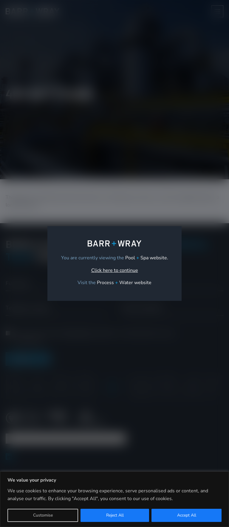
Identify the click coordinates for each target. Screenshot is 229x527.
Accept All (186, 515)
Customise (43, 515)
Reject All (115, 515)
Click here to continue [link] (114, 270)
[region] (114, 499)
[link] (124, 282)
